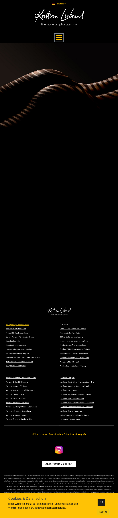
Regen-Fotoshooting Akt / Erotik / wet (74, 358)
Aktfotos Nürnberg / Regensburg (18, 411)
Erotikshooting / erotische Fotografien (74, 354)
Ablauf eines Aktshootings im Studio (74, 415)
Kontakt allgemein (13, 341)
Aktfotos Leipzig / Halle (15, 394)
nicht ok (103, 511)
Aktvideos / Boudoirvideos (71, 419)
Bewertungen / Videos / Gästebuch (19, 362)
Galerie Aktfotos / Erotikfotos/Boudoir (20, 337)
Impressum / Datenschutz (16, 329)
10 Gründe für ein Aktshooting (71, 337)
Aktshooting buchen (58, 463)
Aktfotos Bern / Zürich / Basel (72, 399)
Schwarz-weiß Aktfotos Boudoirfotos (74, 341)
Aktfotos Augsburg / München (17, 415)
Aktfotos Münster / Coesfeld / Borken (20, 390)
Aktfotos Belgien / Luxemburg (72, 411)
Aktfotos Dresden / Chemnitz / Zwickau (76, 386)
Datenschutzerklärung (53, 507)
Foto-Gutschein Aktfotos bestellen (19, 349)
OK (101, 502)
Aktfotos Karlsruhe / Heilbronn (17, 403)
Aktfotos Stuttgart (68, 378)
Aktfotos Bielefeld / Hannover (17, 382)
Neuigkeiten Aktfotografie (16, 366)
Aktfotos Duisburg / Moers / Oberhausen (21, 407)
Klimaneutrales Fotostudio (70, 333)
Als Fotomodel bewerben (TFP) (18, 354)
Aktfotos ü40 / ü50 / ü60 (69, 362)
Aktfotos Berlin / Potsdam (16, 398)
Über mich (64, 325)
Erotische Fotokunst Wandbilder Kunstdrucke (23, 358)
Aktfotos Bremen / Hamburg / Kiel (19, 419)
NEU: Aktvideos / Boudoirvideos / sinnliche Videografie (59, 434)
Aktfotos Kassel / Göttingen (16, 386)
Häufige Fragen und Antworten (17, 325)
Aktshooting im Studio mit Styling (73, 366)
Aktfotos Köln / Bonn (69, 390)
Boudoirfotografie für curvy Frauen (37, 484)
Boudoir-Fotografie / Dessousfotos (73, 345)
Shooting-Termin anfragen (16, 345)
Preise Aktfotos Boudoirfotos (17, 333)
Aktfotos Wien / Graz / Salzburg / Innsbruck (77, 403)
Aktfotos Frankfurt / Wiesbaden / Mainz (21, 378)
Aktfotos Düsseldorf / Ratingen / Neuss (76, 394)
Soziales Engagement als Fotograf (73, 329)
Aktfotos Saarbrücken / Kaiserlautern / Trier (78, 382)
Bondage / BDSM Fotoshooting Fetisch (75, 349)
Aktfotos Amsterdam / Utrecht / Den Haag (77, 407)
